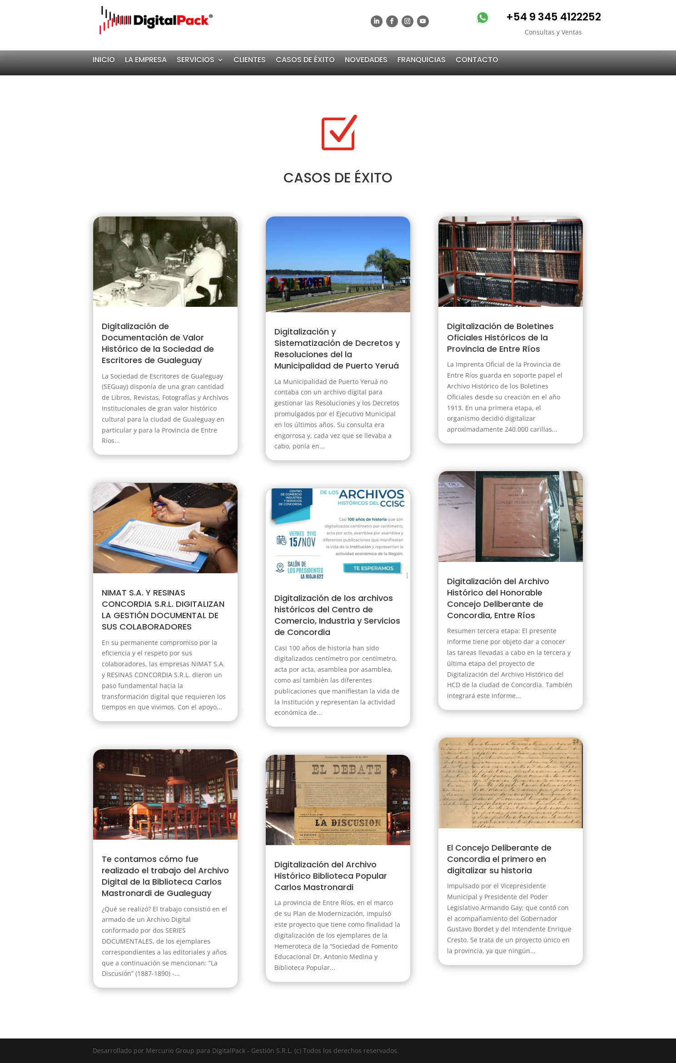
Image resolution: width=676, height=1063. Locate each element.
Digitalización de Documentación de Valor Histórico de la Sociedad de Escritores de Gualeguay (158, 343)
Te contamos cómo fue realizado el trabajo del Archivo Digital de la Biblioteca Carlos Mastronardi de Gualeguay (165, 876)
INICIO (104, 60)
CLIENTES (250, 60)
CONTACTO (477, 60)
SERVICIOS (195, 60)
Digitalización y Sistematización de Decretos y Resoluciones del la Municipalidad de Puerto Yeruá (337, 349)
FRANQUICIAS (422, 60)
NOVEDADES (366, 60)
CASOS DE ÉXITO (305, 60)
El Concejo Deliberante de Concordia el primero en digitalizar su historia (499, 859)
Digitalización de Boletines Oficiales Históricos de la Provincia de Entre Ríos (500, 337)
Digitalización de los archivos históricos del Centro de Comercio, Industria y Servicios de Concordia (337, 615)
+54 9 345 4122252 (553, 17)
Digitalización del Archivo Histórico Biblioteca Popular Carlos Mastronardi (330, 876)
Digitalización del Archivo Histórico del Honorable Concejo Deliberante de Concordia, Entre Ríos (498, 598)
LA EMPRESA (146, 60)
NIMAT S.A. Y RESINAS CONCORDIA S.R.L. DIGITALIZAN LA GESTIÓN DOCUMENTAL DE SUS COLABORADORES (163, 610)
